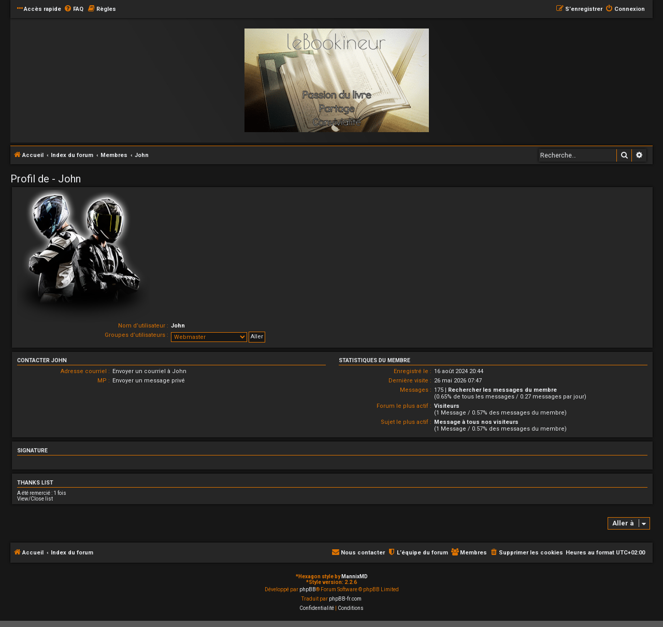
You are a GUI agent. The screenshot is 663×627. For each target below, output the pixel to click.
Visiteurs (446, 406)
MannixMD (354, 576)
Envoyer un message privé (148, 380)
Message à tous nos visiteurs (476, 422)
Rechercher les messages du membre (502, 390)
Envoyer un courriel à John (149, 371)
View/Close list (35, 499)
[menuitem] (73, 9)
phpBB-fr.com (345, 599)
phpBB (307, 589)
